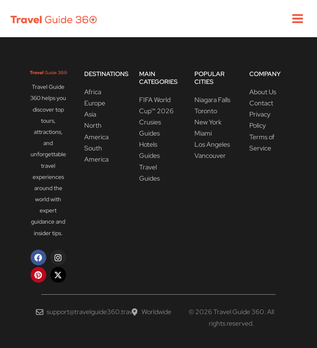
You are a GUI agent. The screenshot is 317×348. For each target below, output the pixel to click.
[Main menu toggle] (297, 18)
